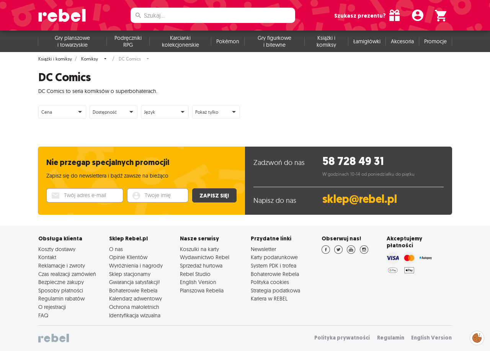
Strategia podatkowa (275, 290)
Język (149, 112)
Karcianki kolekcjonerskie (180, 41)
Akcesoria (402, 41)
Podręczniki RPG (128, 41)
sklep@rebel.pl (359, 199)
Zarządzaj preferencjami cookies (477, 336)
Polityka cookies (270, 282)
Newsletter (263, 249)
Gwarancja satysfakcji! (134, 282)
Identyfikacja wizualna (134, 315)
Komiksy (89, 59)
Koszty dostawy (56, 249)
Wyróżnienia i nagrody (136, 265)
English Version (198, 282)
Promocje (435, 41)
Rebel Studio (195, 274)
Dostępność (105, 112)
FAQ (43, 315)
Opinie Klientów (128, 257)
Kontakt (47, 257)
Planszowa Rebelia (202, 290)
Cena (46, 112)
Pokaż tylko (206, 112)
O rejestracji (52, 307)
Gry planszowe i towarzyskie (72, 41)
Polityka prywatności (342, 337)
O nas (116, 249)
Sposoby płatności (60, 290)
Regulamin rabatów (61, 298)
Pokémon (227, 41)
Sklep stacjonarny (129, 274)
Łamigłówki (367, 41)
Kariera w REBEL (269, 298)
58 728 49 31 (353, 161)
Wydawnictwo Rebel (204, 257)
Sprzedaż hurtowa (201, 265)
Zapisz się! (214, 195)
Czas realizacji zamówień (67, 274)
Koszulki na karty (199, 249)
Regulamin (390, 337)
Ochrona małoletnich (134, 307)
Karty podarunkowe (274, 257)
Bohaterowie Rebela (133, 290)
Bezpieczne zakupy (61, 282)
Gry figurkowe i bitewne (274, 41)
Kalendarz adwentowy (135, 298)
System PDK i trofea (273, 265)
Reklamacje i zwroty (61, 265)
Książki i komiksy (326, 41)
